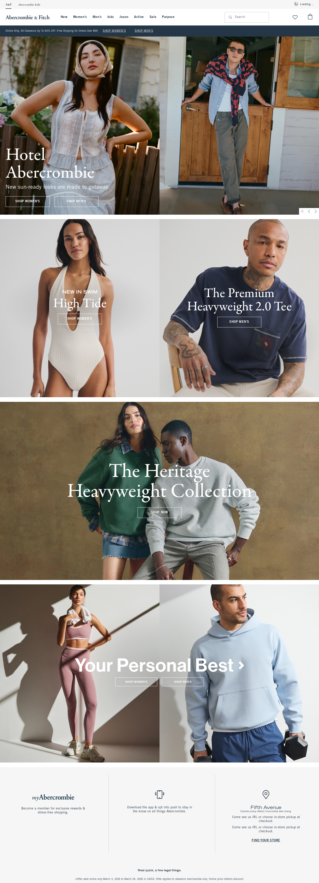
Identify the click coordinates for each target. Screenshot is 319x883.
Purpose (168, 17)
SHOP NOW (159, 512)
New (64, 17)
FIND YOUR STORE (266, 840)
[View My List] (295, 17)
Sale (153, 17)
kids (110, 17)
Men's (97, 17)
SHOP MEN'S (144, 31)
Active (139, 17)
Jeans (123, 17)
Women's (80, 17)
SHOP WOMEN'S (114, 31)
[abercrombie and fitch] (29, 17)
